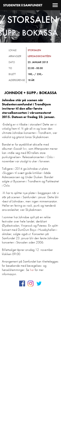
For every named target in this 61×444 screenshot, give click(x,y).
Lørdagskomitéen (39, 56)
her (32, 270)
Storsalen (34, 50)
